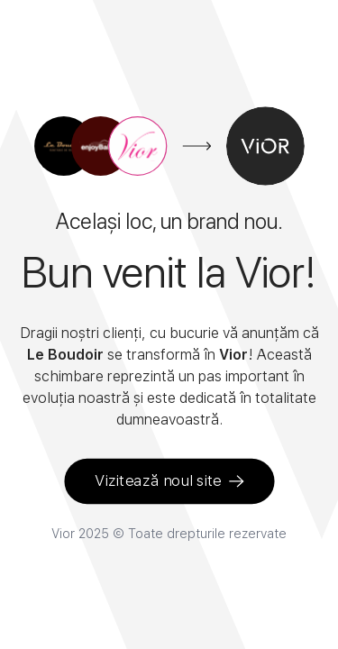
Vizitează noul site (169, 480)
